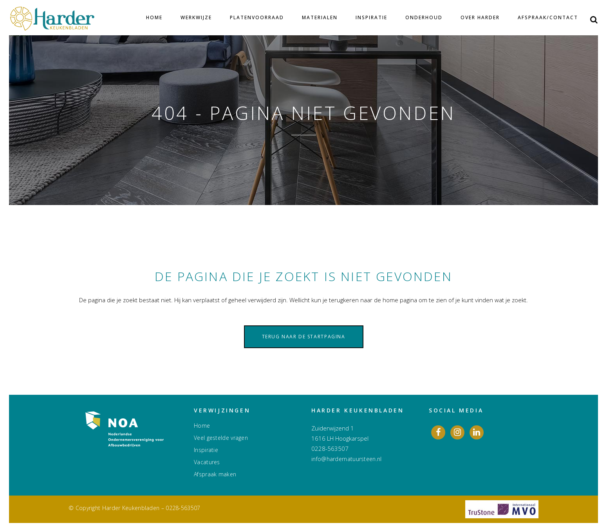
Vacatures (207, 462)
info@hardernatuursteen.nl (346, 459)
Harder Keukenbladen (131, 508)
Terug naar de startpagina (303, 336)
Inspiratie (206, 450)
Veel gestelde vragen (221, 438)
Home (202, 426)
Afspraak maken (215, 474)
